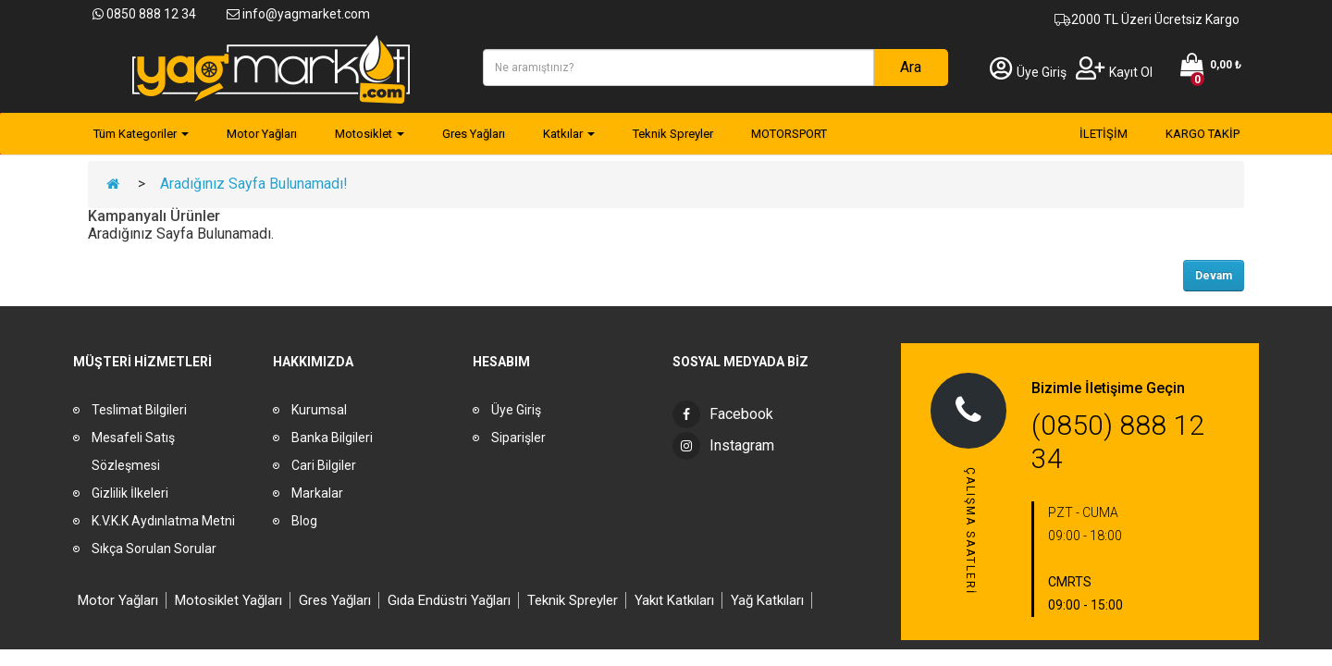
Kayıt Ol (1114, 72)
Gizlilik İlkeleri (130, 493)
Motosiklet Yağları (228, 600)
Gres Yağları (335, 600)
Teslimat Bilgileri (139, 409)
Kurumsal (319, 409)
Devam (1213, 275)
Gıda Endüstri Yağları (449, 600)
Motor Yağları (118, 600)
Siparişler (518, 437)
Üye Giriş (1028, 72)
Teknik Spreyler (572, 600)
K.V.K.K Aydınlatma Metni (163, 520)
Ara (910, 67)
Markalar (317, 493)
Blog (304, 520)
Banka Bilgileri (332, 437)
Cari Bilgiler (323, 465)
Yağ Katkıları (767, 600)
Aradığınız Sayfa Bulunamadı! (254, 183)
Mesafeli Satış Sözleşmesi (133, 451)
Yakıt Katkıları (674, 600)
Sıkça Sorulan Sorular (154, 548)
